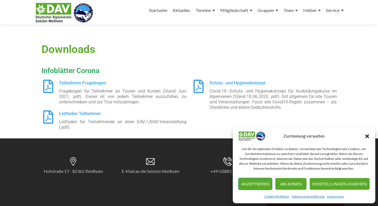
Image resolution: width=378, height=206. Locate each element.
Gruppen (266, 10)
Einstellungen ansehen (339, 184)
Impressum (335, 196)
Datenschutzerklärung (308, 196)
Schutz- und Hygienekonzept (237, 82)
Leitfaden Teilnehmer (80, 113)
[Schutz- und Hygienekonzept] (198, 86)
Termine (203, 10)
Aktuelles (181, 10)
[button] (367, 136)
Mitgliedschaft (234, 10)
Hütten (309, 10)
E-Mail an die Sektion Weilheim (150, 171)
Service (333, 10)
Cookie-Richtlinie (276, 196)
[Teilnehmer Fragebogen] (48, 86)
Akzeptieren (255, 184)
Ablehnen (291, 184)
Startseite (158, 10)
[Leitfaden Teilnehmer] (48, 117)
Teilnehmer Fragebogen (82, 82)
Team (288, 10)
